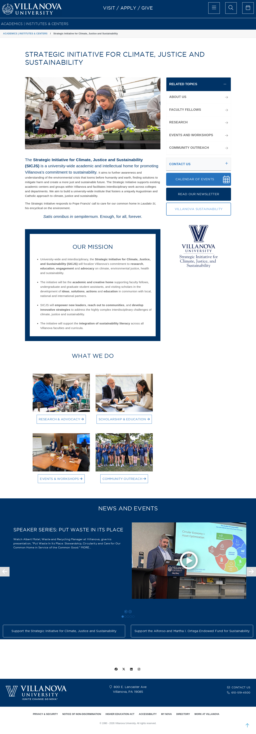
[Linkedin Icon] (131, 669)
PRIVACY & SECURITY (45, 714)
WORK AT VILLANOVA (206, 714)
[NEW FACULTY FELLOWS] (131, 616)
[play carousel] (125, 611)
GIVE (147, 7)
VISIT (109, 7)
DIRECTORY (183, 714)
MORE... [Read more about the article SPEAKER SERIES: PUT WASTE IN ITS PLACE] (86, 547)
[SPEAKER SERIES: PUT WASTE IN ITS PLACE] (123, 616)
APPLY (128, 7)
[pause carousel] (130, 611)
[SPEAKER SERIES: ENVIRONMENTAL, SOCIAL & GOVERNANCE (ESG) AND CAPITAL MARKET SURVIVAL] (125, 616)
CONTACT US (241, 687)
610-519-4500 (240, 692)
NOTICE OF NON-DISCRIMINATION (81, 714)
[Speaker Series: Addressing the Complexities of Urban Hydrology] (128, 616)
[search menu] (231, 8)
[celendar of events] (248, 8)
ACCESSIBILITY (148, 714)
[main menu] (214, 8)
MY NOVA (166, 714)
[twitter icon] (123, 669)
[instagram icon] (139, 669)
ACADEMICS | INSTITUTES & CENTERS (34, 24)
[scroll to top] (247, 725)
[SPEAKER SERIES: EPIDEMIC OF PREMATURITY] (133, 616)
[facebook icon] (116, 669)
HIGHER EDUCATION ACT (119, 714)
